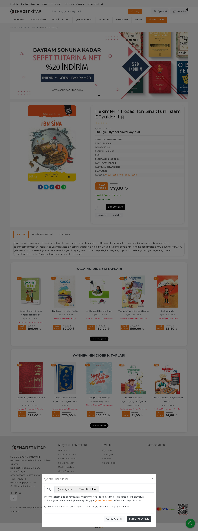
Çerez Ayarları (114, 518)
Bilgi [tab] (49, 489)
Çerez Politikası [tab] (87, 489)
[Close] (152, 478)
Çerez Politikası (103, 500)
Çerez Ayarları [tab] (65, 489)
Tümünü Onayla (139, 518)
